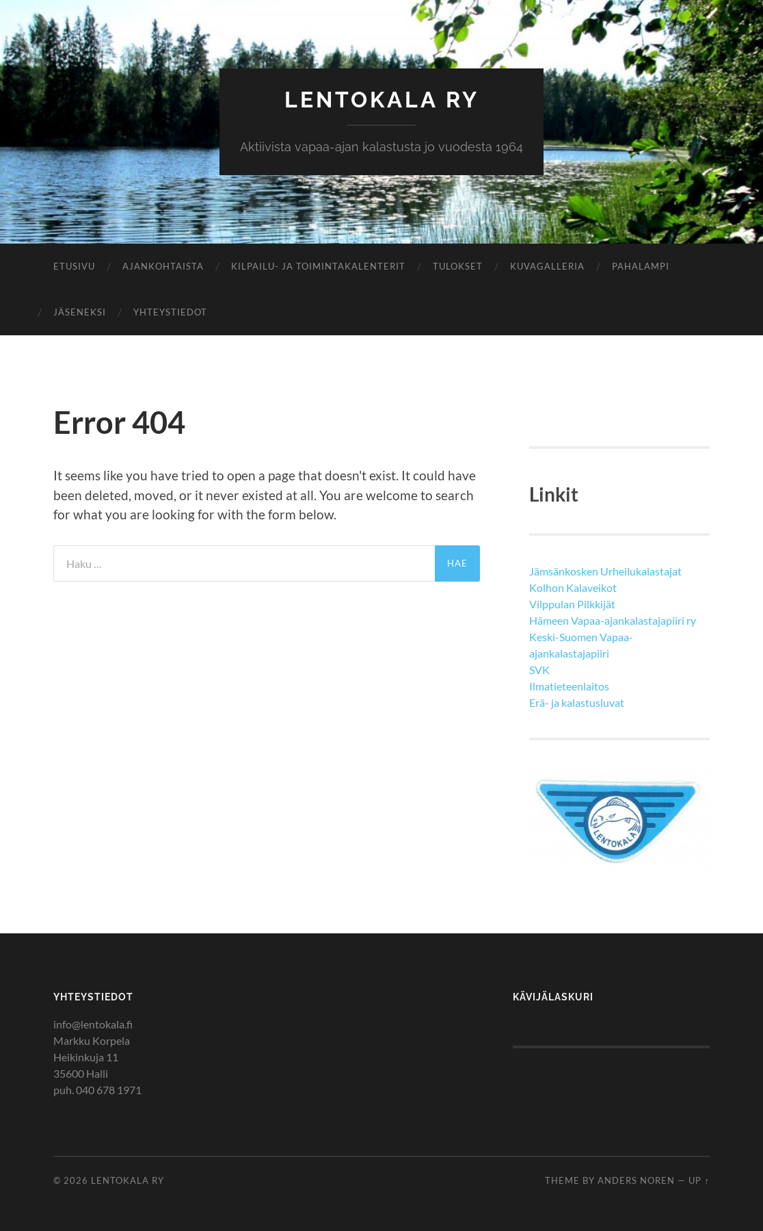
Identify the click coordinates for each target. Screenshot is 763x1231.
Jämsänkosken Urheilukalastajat (605, 571)
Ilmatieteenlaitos (569, 685)
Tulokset (458, 266)
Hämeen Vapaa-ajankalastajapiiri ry (612, 620)
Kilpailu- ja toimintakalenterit (318, 266)
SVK (539, 669)
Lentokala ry (381, 99)
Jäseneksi (79, 312)
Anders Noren (636, 1180)
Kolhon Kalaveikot (573, 587)
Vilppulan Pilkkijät (572, 603)
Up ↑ (698, 1180)
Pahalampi (640, 266)
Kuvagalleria (547, 266)
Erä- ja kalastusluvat (576, 702)
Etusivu (74, 266)
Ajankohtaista (163, 266)
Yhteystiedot (170, 312)
